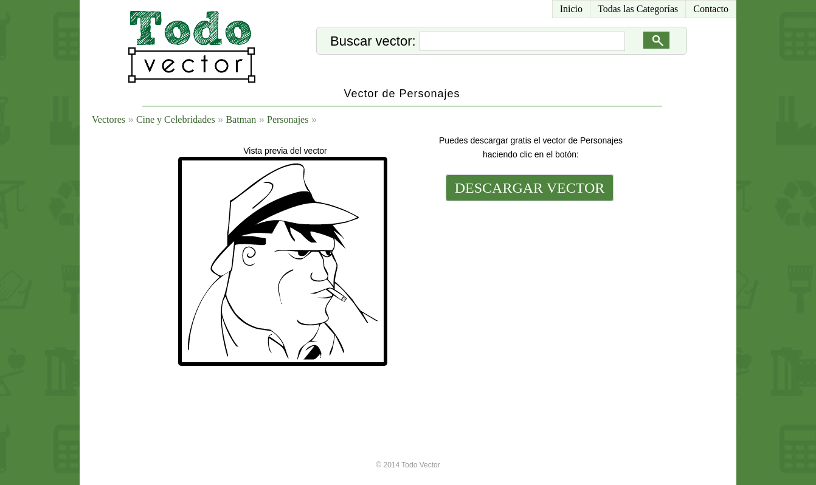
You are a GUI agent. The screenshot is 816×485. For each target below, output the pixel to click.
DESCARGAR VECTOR (530, 188)
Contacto (710, 9)
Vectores (108, 119)
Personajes (287, 119)
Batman (241, 119)
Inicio (571, 9)
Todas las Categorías (638, 9)
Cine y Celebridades (175, 119)
